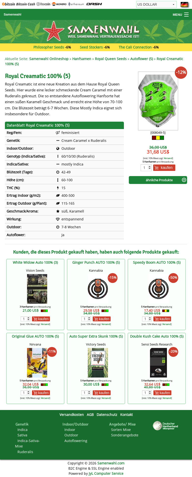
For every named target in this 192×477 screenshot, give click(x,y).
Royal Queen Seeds (111, 58)
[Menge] (146, 167)
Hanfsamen (81, 58)
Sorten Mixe (121, 429)
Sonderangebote (124, 435)
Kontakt (126, 414)
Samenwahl (12, 14)
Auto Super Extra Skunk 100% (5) (96, 336)
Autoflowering (75, 440)
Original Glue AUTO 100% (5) (35, 336)
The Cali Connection (135, 47)
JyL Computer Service (106, 473)
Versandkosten (71, 414)
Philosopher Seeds (48, 47)
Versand (168, 158)
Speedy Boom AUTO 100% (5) (156, 262)
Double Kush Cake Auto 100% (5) (156, 336)
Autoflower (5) (141, 58)
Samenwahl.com (110, 463)
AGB (90, 414)
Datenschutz (107, 414)
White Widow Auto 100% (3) (35, 262)
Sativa (22, 435)
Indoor (69, 429)
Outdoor (71, 435)
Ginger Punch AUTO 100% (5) (96, 262)
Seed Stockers (91, 47)
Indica (22, 429)
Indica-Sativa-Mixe (27, 443)
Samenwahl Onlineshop (49, 58)
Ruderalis (25, 451)
